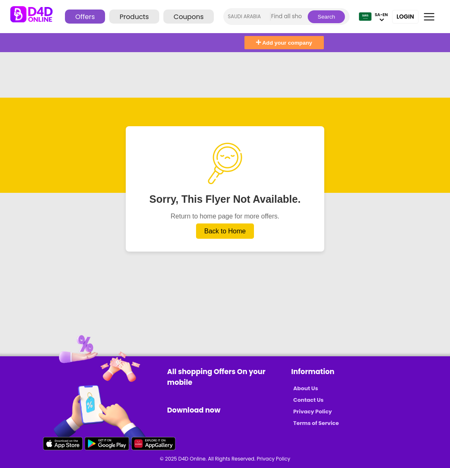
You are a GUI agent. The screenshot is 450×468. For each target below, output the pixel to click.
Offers (85, 17)
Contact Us (308, 400)
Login (405, 16)
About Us (305, 388)
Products (134, 17)
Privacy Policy (312, 411)
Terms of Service (316, 423)
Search (326, 17)
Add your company (284, 43)
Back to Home (225, 231)
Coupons (188, 17)
